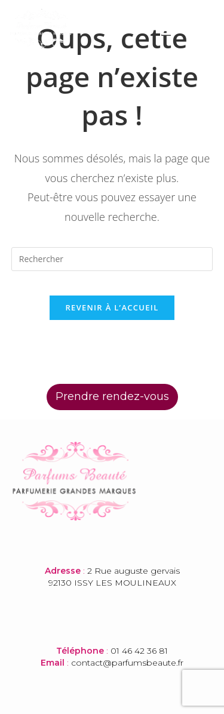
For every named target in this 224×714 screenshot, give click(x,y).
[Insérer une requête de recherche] (112, 259)
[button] (168, 28)
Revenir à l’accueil (111, 307)
